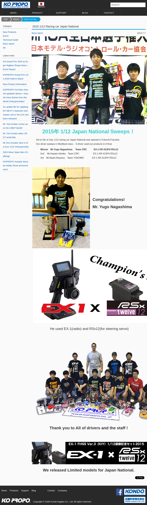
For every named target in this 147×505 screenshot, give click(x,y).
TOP (6, 19)
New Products (9, 32)
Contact (51, 490)
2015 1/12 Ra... (31, 19)
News (4, 490)
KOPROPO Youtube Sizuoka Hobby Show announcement (15, 165)
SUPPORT (61, 13)
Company (62, 490)
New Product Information (15, 84)
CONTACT (109, 13)
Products (14, 490)
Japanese (41, 5)
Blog (34, 490)
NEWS (13, 13)
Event (5, 36)
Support (25, 490)
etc (4, 47)
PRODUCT (37, 13)
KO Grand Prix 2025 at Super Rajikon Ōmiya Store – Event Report (15, 65)
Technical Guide (10, 40)
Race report (37, 33)
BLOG (85, 13)
